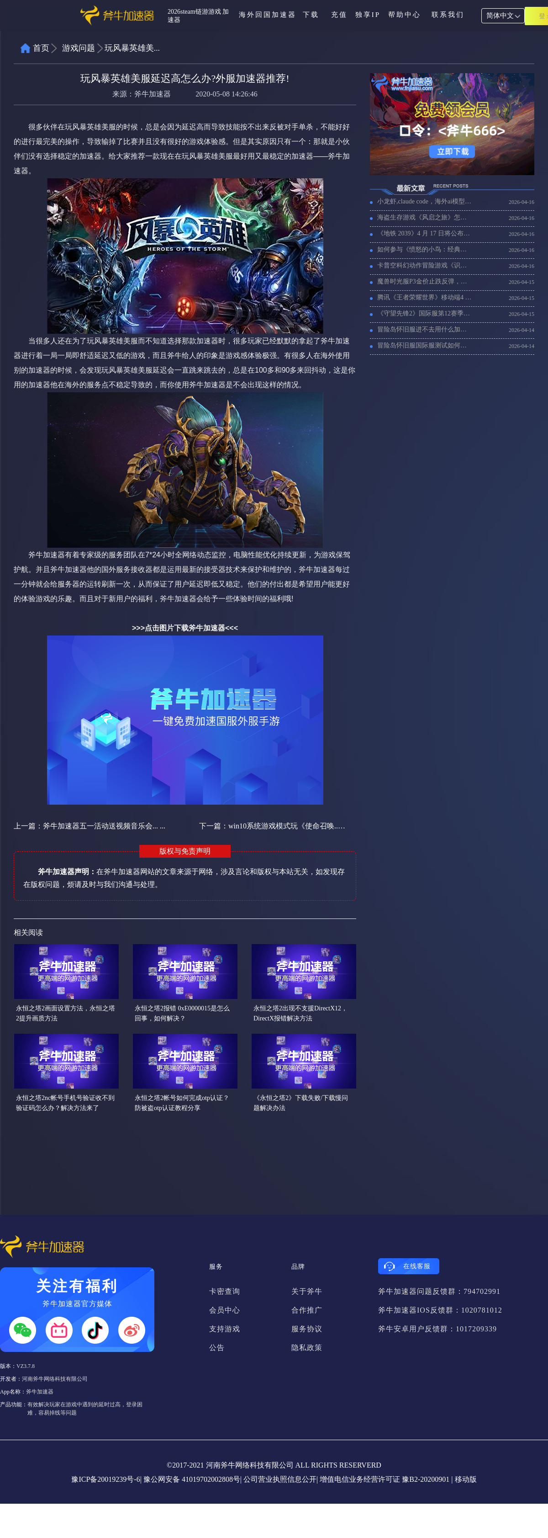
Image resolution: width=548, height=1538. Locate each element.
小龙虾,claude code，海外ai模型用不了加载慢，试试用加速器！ (424, 201)
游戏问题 (78, 48)
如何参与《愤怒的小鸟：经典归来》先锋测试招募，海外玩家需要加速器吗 (424, 249)
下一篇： (272, 826)
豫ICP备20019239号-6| (106, 1479)
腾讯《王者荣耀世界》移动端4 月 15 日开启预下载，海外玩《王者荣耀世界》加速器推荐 (424, 297)
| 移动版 (463, 1479)
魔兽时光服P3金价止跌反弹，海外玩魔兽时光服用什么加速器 (424, 281)
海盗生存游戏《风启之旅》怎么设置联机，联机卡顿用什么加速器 (424, 217)
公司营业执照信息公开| (280, 1479)
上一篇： (89, 826)
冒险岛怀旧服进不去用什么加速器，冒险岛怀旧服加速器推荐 (424, 329)
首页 (41, 48)
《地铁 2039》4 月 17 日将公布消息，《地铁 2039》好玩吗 (424, 233)
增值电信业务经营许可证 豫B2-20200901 (384, 1479)
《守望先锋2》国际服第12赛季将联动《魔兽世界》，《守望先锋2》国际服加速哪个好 (424, 313)
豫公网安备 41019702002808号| (192, 1479)
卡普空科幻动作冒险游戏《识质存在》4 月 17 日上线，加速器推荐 (424, 265)
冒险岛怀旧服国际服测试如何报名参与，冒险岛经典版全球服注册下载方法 (424, 345)
